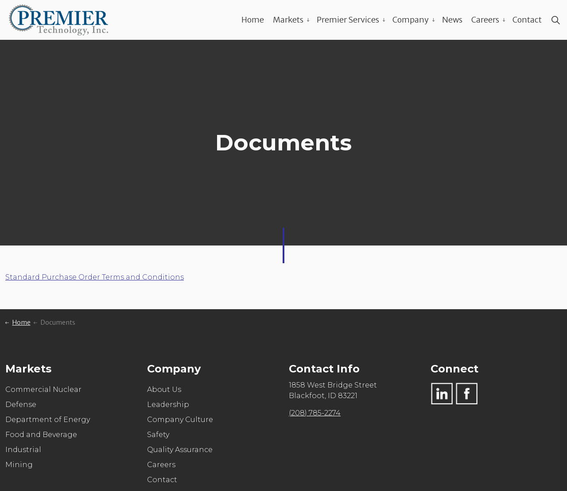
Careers (485, 20)
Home (252, 20)
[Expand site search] (555, 20)
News (452, 20)
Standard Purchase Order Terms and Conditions (94, 277)
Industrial (23, 449)
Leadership (168, 404)
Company (410, 20)
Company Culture (180, 419)
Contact (527, 20)
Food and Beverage (41, 434)
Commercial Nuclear (43, 389)
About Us (164, 389)
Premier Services (348, 20)
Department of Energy (47, 419)
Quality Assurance (180, 449)
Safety (158, 434)
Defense (20, 404)
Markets (288, 20)
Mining (19, 464)
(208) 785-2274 (315, 413)
